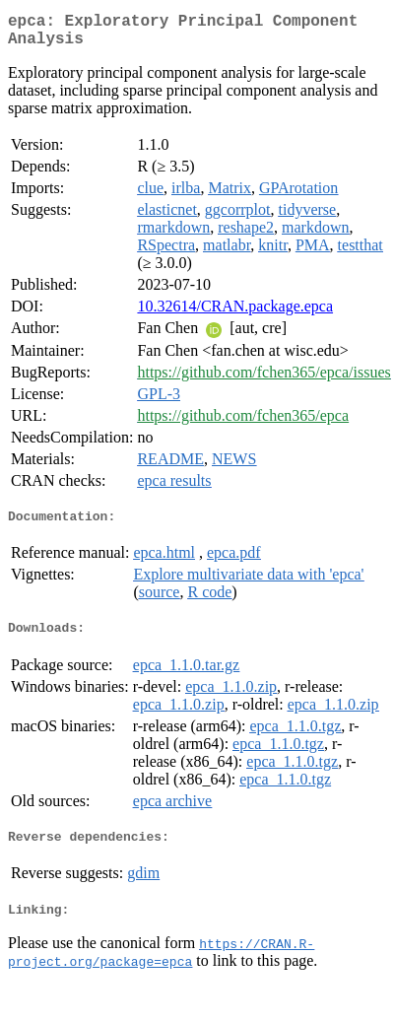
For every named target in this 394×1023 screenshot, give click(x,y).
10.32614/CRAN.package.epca (235, 314)
